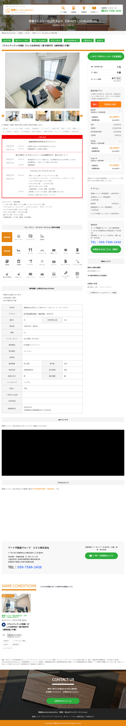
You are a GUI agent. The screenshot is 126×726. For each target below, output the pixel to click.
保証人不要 (55, 128)
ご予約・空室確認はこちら (103, 555)
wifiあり (27, 128)
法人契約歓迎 (26, 131)
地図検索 (84, 12)
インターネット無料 (16, 128)
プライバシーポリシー (62, 716)
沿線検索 (73, 12)
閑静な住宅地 (48, 131)
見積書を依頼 (110, 104)
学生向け (16, 131)
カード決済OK (7, 131)
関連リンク (36, 716)
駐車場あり (35, 128)
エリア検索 (63, 12)
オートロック (46, 128)
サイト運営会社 (78, 716)
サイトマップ (47, 716)
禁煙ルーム (76, 128)
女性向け (5, 128)
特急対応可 (75, 131)
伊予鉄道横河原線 (30, 314)
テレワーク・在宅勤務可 (62, 131)
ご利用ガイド (94, 12)
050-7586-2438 (112, 10)
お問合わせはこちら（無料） (106, 249)
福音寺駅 (41, 314)
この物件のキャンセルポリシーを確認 (102, 292)
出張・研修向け (37, 131)
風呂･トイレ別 (65, 128)
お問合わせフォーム (63, 701)
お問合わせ (90, 716)
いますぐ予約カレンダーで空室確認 (105, 56)
